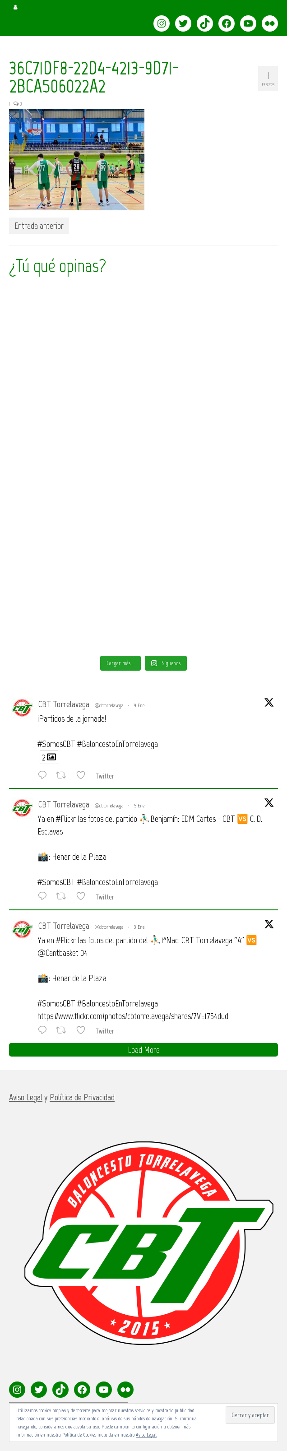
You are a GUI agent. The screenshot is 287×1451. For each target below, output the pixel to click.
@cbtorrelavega (109, 705)
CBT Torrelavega (63, 704)
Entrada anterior (39, 225)
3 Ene (139, 927)
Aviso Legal (146, 1435)
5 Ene (139, 805)
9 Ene (139, 705)
